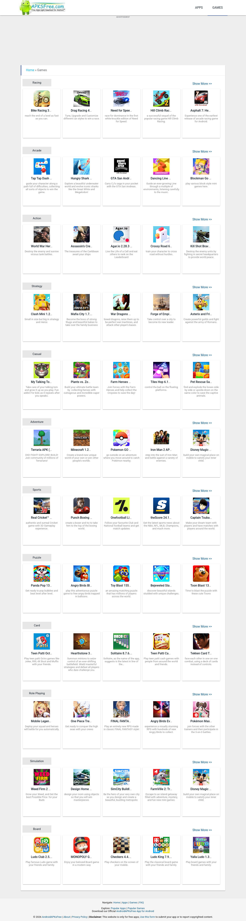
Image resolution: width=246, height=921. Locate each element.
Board (37, 829)
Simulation (37, 761)
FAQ (141, 902)
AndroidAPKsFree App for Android (135, 911)
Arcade (36, 150)
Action (37, 218)
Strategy (37, 286)
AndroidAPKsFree (52, 916)
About (66, 916)
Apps (199, 7)
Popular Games (136, 908)
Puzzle (37, 557)
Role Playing (37, 693)
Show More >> (202, 83)
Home (30, 70)
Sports (37, 489)
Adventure (36, 422)
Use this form (147, 916)
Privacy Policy (79, 916)
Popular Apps (118, 908)
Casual (36, 354)
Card (37, 625)
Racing (36, 82)
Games (217, 7)
